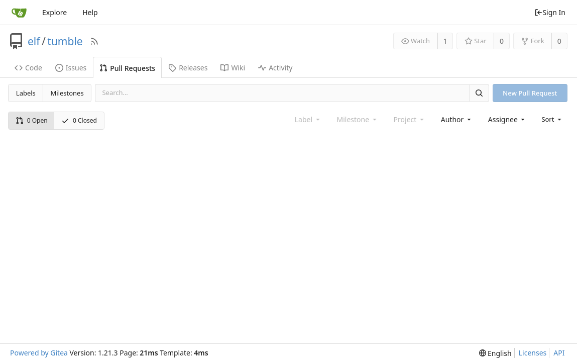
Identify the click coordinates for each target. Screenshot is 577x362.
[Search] (479, 93)
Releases (187, 67)
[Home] (19, 13)
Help (90, 12)
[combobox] (456, 119)
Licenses (533, 352)
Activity (275, 67)
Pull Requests (127, 68)
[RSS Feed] (94, 41)
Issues (70, 67)
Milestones (67, 93)
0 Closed (79, 120)
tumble (64, 41)
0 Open (32, 120)
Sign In (549, 12)
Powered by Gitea (39, 352)
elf (34, 41)
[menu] (552, 119)
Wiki (232, 67)
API (558, 352)
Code (28, 67)
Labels (26, 93)
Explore (54, 12)
